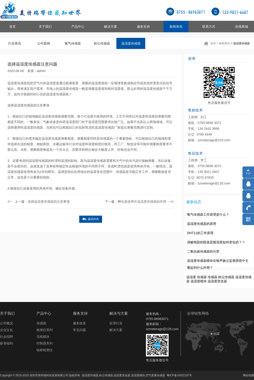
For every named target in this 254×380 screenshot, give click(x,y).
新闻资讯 (175, 26)
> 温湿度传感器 (240, 43)
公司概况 (6, 323)
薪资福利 (6, 343)
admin (41, 71)
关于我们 (45, 26)
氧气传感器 (73, 43)
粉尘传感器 (102, 43)
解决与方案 (118, 313)
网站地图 (248, 375)
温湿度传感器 (131, 43)
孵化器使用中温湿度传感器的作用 (135, 201)
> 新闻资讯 (223, 43)
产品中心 (77, 26)
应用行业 (115, 323)
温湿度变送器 (217, 281)
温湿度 (191, 277)
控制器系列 (44, 343)
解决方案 (110, 26)
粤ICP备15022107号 (179, 375)
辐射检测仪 (44, 350)
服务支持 (143, 26)
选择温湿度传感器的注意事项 (42, 201)
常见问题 (79, 330)
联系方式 (208, 26)
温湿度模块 (198, 281)
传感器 (202, 277)
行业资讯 (14, 43)
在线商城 (241, 26)
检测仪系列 (44, 330)
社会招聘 (6, 336)
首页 (12, 26)
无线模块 (42, 336)
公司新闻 (43, 43)
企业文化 (6, 330)
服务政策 (79, 323)
